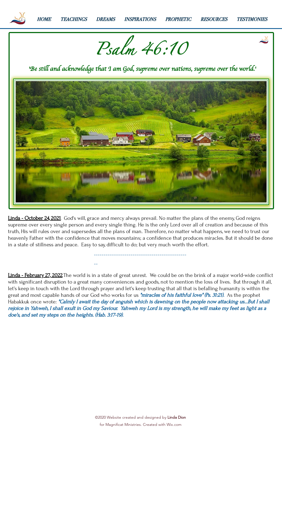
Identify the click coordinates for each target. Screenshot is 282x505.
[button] (75, 19)
